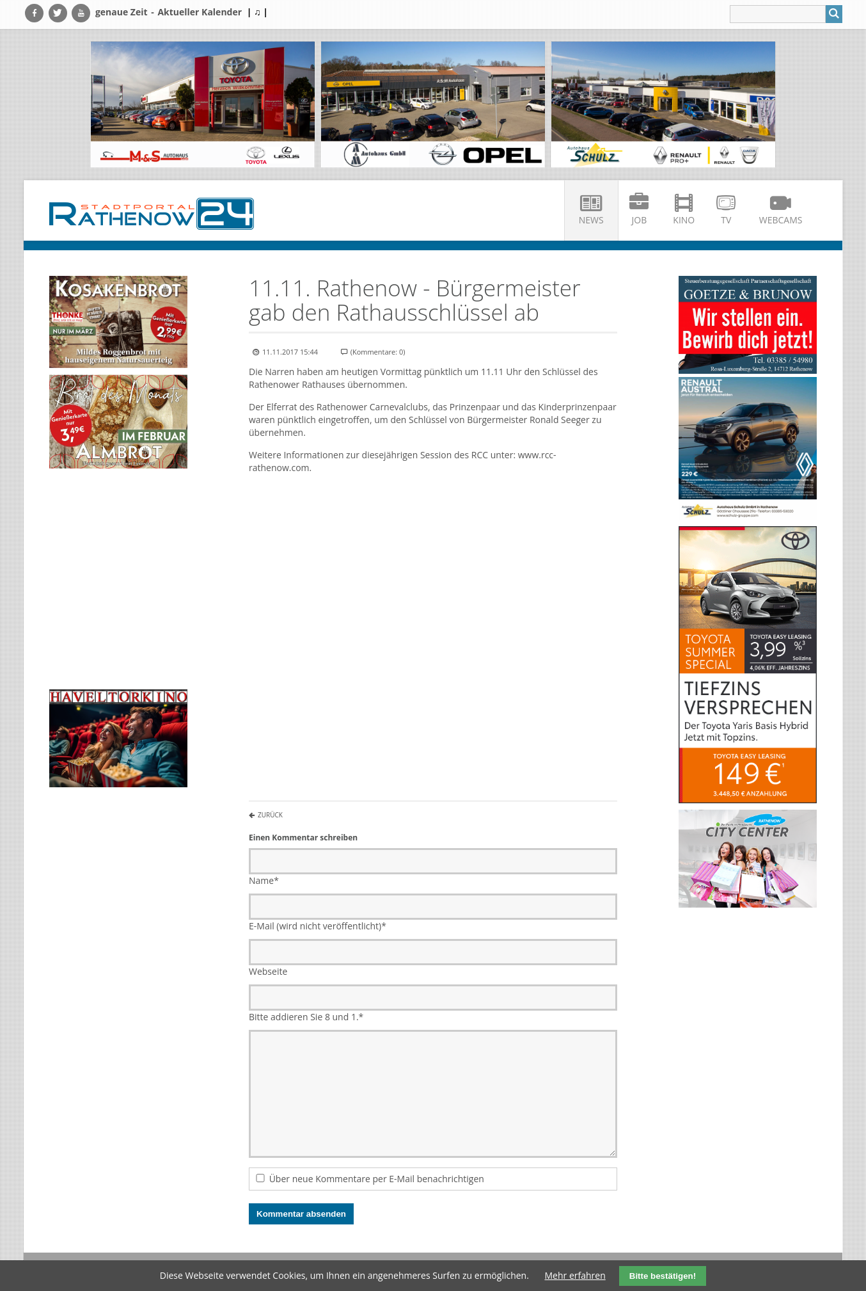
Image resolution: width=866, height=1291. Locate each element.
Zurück (270, 814)
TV (726, 220)
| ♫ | (257, 12)
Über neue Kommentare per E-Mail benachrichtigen (376, 1179)
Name (264, 880)
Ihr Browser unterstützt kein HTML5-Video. (118, 506)
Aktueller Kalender (199, 12)
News (591, 220)
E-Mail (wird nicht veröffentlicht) (317, 926)
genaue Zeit (121, 12)
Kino (684, 220)
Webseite (268, 971)
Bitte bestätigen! (662, 1276)
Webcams (781, 220)
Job (639, 220)
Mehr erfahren (575, 1275)
